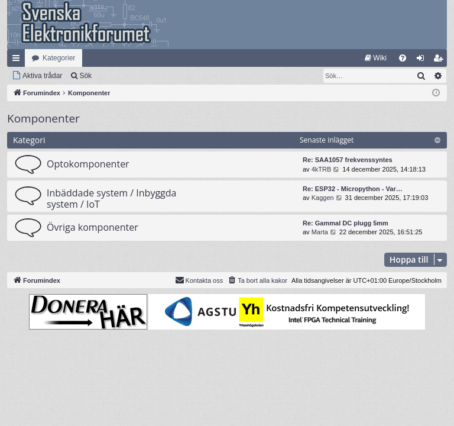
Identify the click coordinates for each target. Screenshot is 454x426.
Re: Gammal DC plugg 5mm (345, 223)
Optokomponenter (88, 163)
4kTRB (322, 169)
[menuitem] (376, 58)
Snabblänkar (18, 60)
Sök (85, 76)
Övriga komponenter (92, 227)
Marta (320, 231)
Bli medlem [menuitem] (440, 60)
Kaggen (323, 197)
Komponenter (43, 118)
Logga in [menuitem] (423, 60)
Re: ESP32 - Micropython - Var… (353, 188)
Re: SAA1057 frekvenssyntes (348, 159)
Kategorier (59, 58)
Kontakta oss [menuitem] (199, 280)
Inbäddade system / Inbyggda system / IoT (111, 198)
